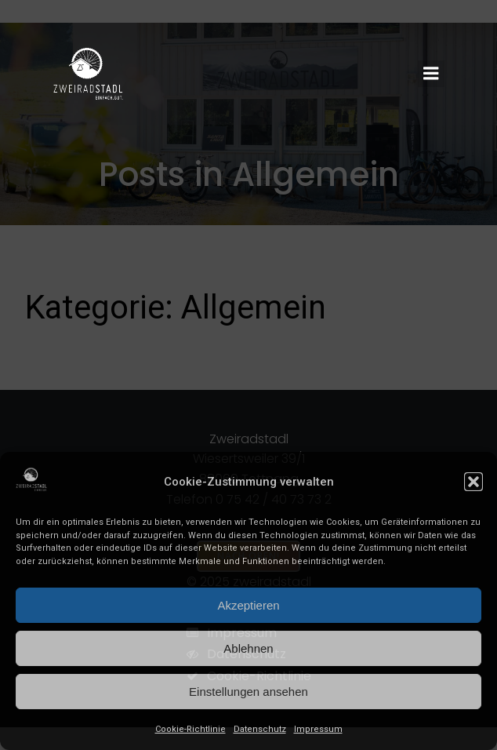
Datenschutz (260, 729)
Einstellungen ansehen (248, 691)
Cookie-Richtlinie (190, 729)
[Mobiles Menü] (431, 73)
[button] (473, 482)
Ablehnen (248, 648)
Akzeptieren (248, 605)
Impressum (318, 729)
